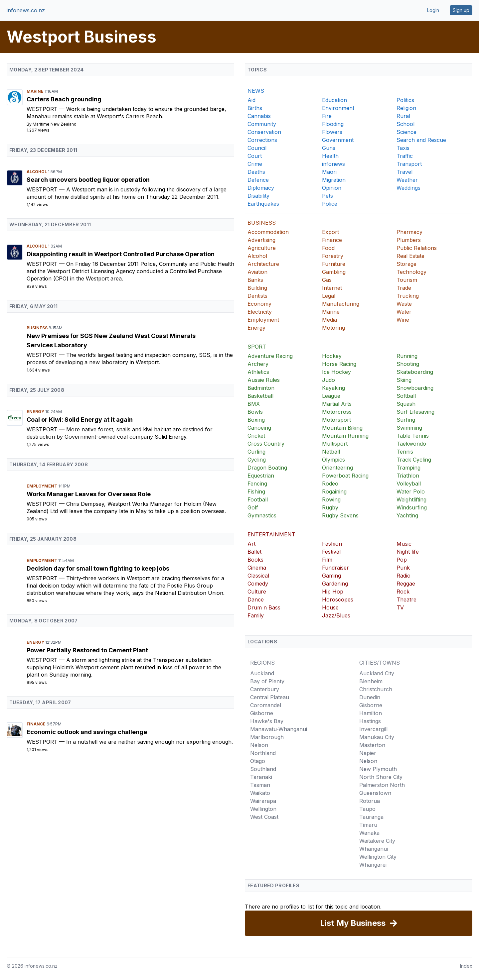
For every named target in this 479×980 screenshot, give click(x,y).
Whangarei (373, 864)
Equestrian (260, 475)
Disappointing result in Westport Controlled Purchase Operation (121, 254)
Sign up (461, 10)
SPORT (256, 346)
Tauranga (371, 817)
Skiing (404, 380)
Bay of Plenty (267, 681)
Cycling (256, 459)
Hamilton (370, 713)
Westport (43, 109)
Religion (406, 108)
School (405, 124)
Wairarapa (263, 801)
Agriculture (261, 248)
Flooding (333, 124)
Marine (36, 91)
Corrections (262, 140)
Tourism (407, 279)
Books (255, 559)
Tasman (260, 785)
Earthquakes (263, 203)
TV (400, 607)
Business (38, 327)
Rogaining (334, 491)
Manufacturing (340, 303)
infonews (333, 164)
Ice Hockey (336, 372)
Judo (328, 380)
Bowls (255, 411)
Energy (36, 411)
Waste (404, 303)
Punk (403, 567)
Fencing (257, 483)
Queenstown (375, 793)
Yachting (407, 515)
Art (251, 543)
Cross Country (265, 443)
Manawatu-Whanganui (278, 729)
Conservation (264, 132)
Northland (263, 753)
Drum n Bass (263, 607)
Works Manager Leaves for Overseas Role (89, 493)
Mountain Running (345, 435)
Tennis (405, 451)
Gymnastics (261, 515)
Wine (403, 319)
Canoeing (259, 427)
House (330, 607)
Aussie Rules (263, 380)
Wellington (263, 809)
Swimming (409, 427)
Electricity (259, 311)
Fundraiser (335, 567)
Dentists (257, 295)
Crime (254, 164)
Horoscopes (337, 599)
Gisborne (261, 713)
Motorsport (336, 419)
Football (257, 499)
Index (466, 966)
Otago (257, 761)
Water (404, 311)
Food (328, 248)
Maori (329, 171)
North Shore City (380, 777)
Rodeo (330, 483)
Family (255, 615)
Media (329, 319)
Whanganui (373, 848)
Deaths (256, 171)
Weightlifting (411, 499)
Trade (404, 287)
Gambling (334, 272)
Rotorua (369, 801)
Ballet (254, 551)
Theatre (406, 599)
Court (254, 156)
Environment (338, 108)
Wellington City (378, 856)
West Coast (264, 817)
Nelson (259, 745)
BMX (253, 403)
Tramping (408, 467)
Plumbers (409, 240)
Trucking (408, 295)
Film (327, 559)
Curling (256, 451)
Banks (255, 279)
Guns (328, 148)
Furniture (333, 264)
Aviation (257, 272)
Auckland (262, 673)
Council (256, 148)
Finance (37, 723)
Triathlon (408, 475)
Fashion (332, 543)
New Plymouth (378, 769)
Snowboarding (415, 387)
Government (338, 140)
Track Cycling (414, 459)
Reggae (406, 583)
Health (330, 156)
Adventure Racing (270, 356)
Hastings (370, 721)
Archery (257, 364)
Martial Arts (337, 403)
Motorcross (337, 411)
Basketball (260, 395)
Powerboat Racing (345, 475)
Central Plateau (269, 697)
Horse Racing (339, 364)
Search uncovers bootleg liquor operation (88, 179)
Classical (258, 575)
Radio (403, 575)
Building (257, 287)
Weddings (408, 187)
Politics (405, 100)
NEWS (255, 90)
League (331, 395)
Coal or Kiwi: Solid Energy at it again (80, 419)
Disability (258, 195)
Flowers (332, 132)
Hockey (332, 356)
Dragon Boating (267, 467)
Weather (407, 179)
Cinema (256, 567)
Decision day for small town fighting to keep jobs (98, 568)
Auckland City (376, 673)
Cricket (256, 435)
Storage (406, 264)
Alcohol (37, 171)
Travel (404, 171)
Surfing (406, 419)
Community (261, 124)
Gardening (335, 583)
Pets (327, 195)
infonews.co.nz (26, 10)
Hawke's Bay (266, 721)
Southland (263, 769)
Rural (403, 116)
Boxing (256, 419)
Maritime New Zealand (55, 124)
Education (334, 100)
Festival (331, 551)
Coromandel (265, 705)
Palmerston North (382, 785)
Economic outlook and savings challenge (87, 731)
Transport (409, 164)
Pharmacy (409, 232)
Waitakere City (377, 840)
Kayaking (333, 387)
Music (404, 543)
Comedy (257, 583)
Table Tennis (413, 435)
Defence (258, 179)
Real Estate (410, 256)
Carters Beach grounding (64, 99)
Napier (367, 753)
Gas (327, 279)
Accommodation (268, 232)
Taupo (367, 809)
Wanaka (369, 832)
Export (330, 232)
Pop (402, 559)
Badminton (260, 387)
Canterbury (264, 689)
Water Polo (411, 491)
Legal (328, 295)
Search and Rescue (421, 140)
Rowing (331, 499)
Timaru (368, 824)
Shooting (408, 364)
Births (254, 108)
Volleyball (409, 483)
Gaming (331, 575)
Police (329, 203)
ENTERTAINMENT (271, 534)
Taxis (403, 148)
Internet (332, 287)
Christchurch (375, 689)
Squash (406, 403)
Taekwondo (411, 443)
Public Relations (417, 248)
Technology (411, 272)
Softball (406, 395)
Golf (252, 507)
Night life (408, 551)
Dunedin (369, 697)
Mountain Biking (342, 427)
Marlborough (267, 737)
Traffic (405, 156)
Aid (251, 100)
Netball (331, 451)
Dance (255, 599)
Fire (327, 116)
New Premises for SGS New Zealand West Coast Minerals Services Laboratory (111, 340)
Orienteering (337, 467)
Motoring (333, 327)
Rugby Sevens (340, 515)
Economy (259, 303)
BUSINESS (261, 222)
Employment (42, 486)
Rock (403, 591)
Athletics (258, 372)
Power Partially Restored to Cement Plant (87, 650)
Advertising (261, 240)
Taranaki (261, 777)
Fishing (256, 491)
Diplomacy (260, 187)
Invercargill (373, 729)
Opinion (331, 187)
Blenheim (371, 681)
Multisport (335, 443)
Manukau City (376, 737)
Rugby (330, 507)
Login (433, 10)
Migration (334, 179)
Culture (256, 591)
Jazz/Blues (336, 615)
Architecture (263, 264)
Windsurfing (412, 507)
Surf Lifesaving (415, 411)
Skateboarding (415, 372)
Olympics (333, 459)
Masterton (372, 745)
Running (407, 356)
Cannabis (259, 116)
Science (406, 132)
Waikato (260, 793)
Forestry (332, 256)
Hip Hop (332, 591)
